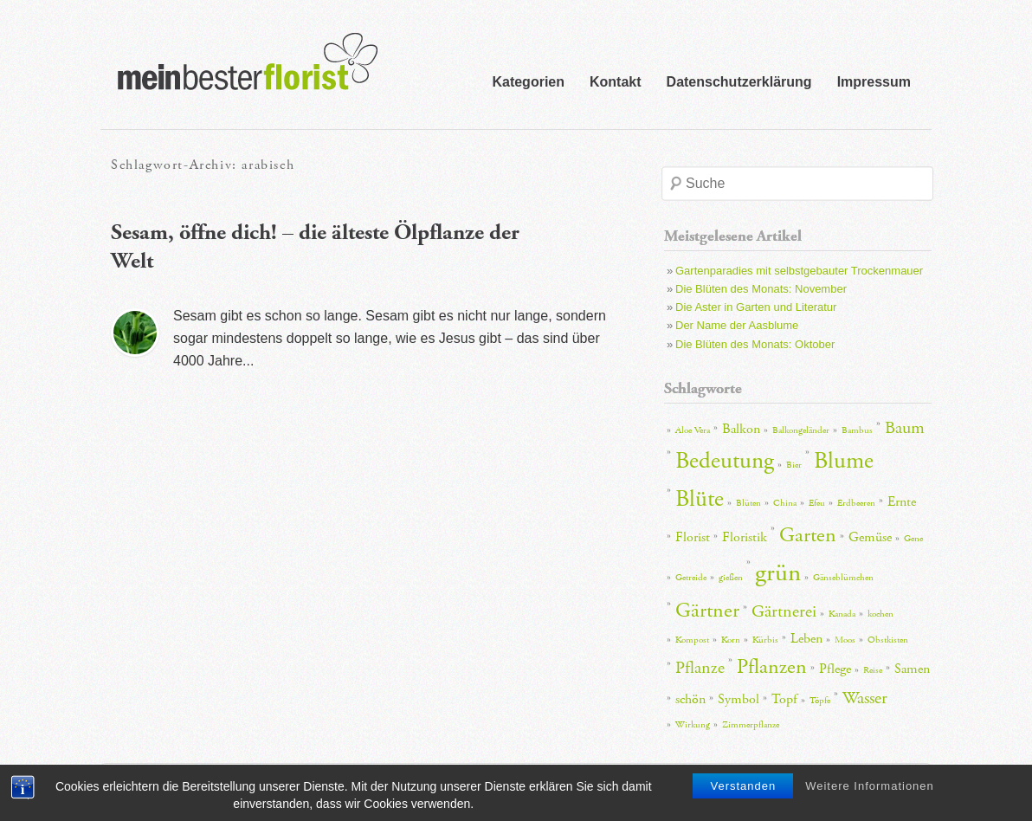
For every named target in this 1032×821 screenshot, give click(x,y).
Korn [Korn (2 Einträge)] (730, 640)
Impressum (874, 81)
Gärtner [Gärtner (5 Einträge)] (707, 611)
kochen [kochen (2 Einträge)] (880, 614)
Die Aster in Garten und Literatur (755, 307)
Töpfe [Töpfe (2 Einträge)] (819, 701)
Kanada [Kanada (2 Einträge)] (842, 614)
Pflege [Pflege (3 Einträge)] (835, 669)
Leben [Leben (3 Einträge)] (806, 639)
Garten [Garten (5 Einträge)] (807, 535)
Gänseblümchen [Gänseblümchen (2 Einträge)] (843, 578)
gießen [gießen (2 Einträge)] (731, 578)
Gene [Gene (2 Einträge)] (913, 539)
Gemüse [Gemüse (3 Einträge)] (870, 537)
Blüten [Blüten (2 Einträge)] (748, 503)
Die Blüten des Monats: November (761, 288)
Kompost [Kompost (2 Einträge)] (692, 640)
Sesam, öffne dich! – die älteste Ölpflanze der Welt (315, 246)
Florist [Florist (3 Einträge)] (692, 537)
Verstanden (743, 788)
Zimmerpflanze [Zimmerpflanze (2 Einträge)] (750, 725)
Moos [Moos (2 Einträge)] (845, 640)
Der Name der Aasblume (736, 325)
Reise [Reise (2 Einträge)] (872, 670)
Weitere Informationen (869, 788)
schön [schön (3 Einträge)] (690, 699)
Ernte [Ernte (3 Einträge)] (901, 502)
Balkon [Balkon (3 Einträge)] (741, 429)
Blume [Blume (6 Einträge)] (844, 461)
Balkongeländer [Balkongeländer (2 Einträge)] (800, 430)
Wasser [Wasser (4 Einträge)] (864, 698)
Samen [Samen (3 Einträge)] (912, 669)
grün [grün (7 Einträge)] (778, 573)
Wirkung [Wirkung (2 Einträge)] (692, 725)
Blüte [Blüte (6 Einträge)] (699, 499)
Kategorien (528, 81)
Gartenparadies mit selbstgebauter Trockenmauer (799, 270)
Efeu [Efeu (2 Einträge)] (817, 503)
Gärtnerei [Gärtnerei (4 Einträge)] (783, 611)
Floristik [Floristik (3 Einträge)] (744, 537)
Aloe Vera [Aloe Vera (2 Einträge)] (692, 430)
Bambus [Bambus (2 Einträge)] (857, 430)
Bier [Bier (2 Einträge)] (794, 465)
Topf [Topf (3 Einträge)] (784, 699)
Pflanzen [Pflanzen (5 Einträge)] (772, 667)
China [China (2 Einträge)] (785, 503)
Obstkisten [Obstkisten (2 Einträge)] (888, 640)
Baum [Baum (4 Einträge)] (905, 428)
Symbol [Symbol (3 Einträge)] (738, 699)
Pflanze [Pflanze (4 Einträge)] (700, 667)
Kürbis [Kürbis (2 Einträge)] (765, 640)
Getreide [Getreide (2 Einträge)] (690, 578)
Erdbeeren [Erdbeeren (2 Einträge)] (856, 503)
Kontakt (616, 81)
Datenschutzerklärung (739, 81)
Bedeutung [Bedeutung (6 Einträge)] (724, 461)
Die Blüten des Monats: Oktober (755, 344)
